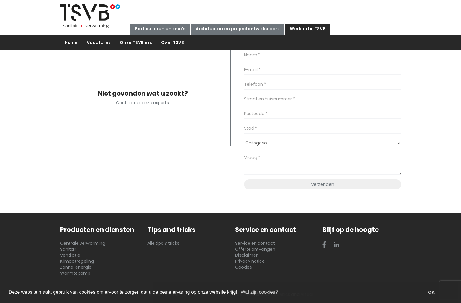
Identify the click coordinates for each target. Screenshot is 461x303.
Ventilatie (70, 255)
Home (71, 42)
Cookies (243, 267)
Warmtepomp (75, 273)
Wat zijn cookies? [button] (259, 292)
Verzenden (322, 184)
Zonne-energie (76, 267)
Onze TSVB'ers (136, 42)
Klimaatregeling (77, 261)
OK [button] (431, 292)
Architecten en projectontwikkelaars (238, 29)
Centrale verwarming (82, 243)
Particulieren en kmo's (160, 29)
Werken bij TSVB (307, 29)
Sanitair (68, 249)
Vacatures (99, 42)
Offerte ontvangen (255, 249)
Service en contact (255, 243)
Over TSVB (172, 42)
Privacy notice (250, 261)
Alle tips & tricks (163, 243)
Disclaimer (246, 255)
